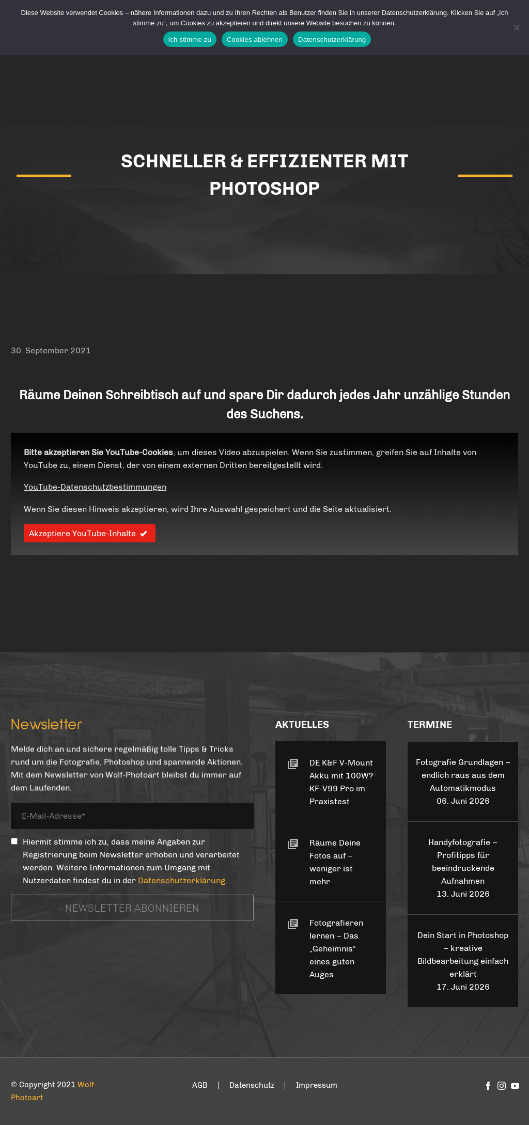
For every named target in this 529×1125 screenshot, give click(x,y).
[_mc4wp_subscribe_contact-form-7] (14, 841)
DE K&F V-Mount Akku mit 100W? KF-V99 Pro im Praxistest (341, 782)
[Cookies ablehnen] (516, 27)
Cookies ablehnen (255, 39)
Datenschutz (251, 1085)
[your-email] (132, 818)
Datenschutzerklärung (181, 880)
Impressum (316, 1085)
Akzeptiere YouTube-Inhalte (89, 533)
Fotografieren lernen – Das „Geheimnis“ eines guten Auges (336, 948)
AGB (200, 1085)
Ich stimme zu (189, 39)
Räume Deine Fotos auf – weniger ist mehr (335, 862)
